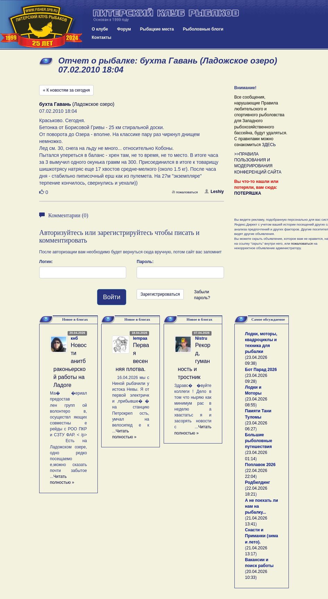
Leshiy (214, 191)
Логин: (46, 261)
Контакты (102, 37)
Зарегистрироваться (160, 294)
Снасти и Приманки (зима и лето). (261, 536)
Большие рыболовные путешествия (258, 440)
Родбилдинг (257, 482)
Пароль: (145, 261)
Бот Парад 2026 (261, 369)
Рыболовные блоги (203, 29)
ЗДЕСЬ (269, 144)
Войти (111, 297)
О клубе (100, 29)
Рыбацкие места (157, 29)
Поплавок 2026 (260, 464)
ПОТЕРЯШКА (247, 193)
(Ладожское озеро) (76, 104)
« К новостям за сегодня (66, 90)
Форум (124, 29)
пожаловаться (185, 192)
